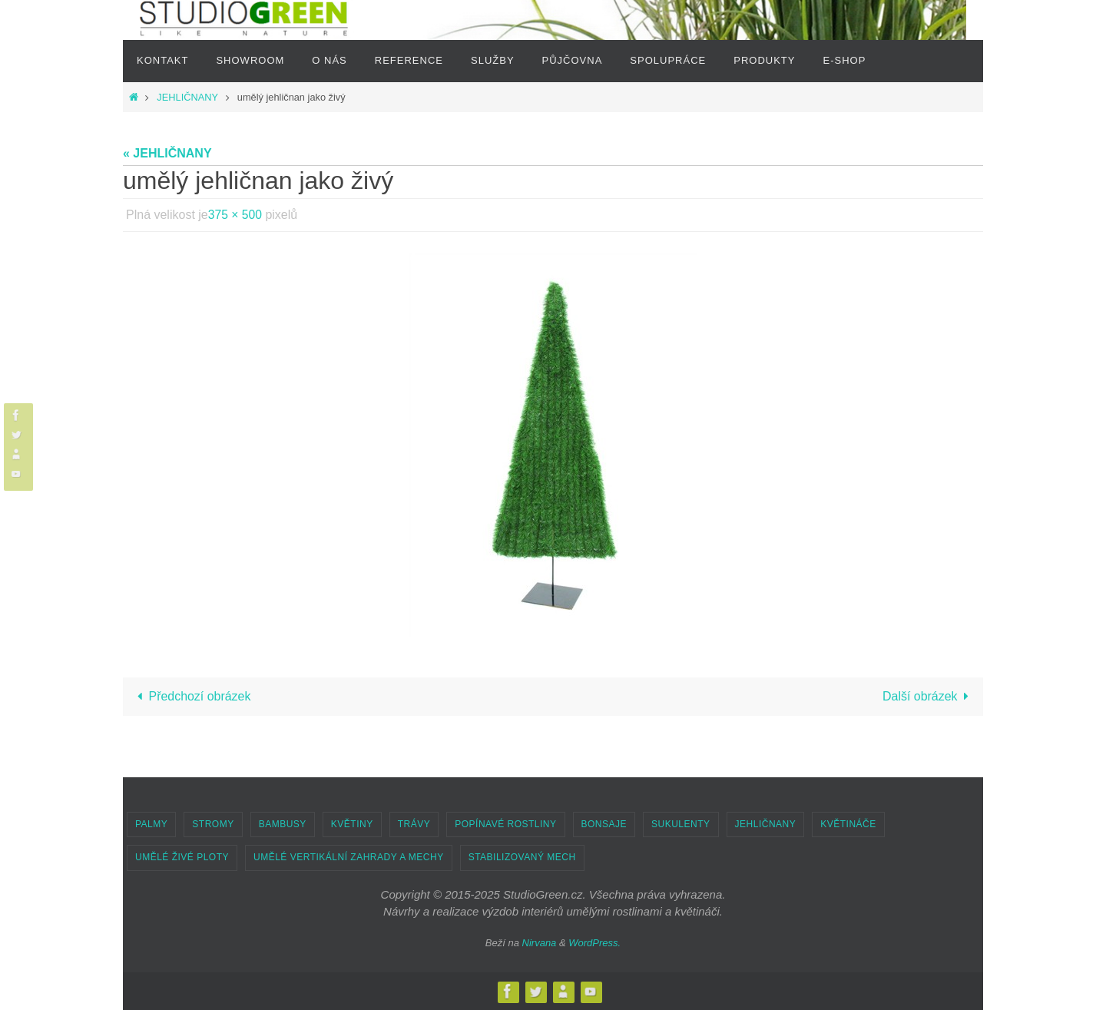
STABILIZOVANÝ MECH (522, 857)
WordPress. (594, 943)
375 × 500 (235, 214)
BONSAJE (604, 824)
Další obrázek (928, 696)
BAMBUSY (282, 824)
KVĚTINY (352, 824)
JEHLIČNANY (187, 97)
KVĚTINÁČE (848, 824)
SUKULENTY (680, 824)
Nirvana (539, 943)
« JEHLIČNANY (167, 153)
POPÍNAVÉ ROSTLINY (505, 824)
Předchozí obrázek (191, 696)
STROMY (212, 824)
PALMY (151, 824)
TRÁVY (414, 824)
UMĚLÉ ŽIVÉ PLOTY (182, 857)
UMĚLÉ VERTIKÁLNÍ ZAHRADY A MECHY (348, 857)
